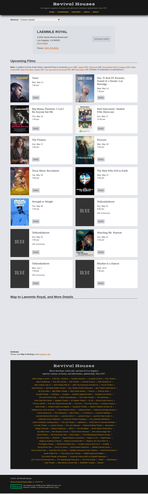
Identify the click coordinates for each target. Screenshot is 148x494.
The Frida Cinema (91, 404)
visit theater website (101, 39)
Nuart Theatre (42, 435)
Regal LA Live (92, 438)
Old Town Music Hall (58, 435)
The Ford (78, 404)
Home (51, 12)
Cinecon (91, 392)
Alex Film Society (59, 382)
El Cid (91, 401)
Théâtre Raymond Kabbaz (93, 454)
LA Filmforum (87, 413)
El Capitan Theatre (78, 401)
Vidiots (101, 460)
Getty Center (40, 407)
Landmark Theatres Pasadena (74, 420)
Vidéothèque (111, 460)
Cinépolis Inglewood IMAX (82, 395)
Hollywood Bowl (84, 410)
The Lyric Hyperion (73, 426)
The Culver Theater (86, 398)
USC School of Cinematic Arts (42, 460)
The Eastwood (102, 398)
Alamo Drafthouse (43, 382)
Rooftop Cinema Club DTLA (89, 445)
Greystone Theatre (79, 407)
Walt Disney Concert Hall (67, 463)
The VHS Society (88, 460)
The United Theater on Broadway (54, 457)
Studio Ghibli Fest (50, 454)
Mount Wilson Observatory (102, 429)
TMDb (56, 488)
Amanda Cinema (88, 382)
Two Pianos (80, 70)
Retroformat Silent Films (66, 445)
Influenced (93, 68)
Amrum (70, 68)
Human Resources (44, 413)
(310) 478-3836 (51, 49)
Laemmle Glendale (103, 413)
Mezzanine (109, 426)
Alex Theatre (74, 382)
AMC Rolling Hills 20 (61, 385)
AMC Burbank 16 (104, 382)
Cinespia (65, 395)
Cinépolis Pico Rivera (103, 395)
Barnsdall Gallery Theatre (56, 389)
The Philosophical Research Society (96, 435)
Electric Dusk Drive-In (104, 401)
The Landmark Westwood (99, 420)
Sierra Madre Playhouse (79, 448)
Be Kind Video (43, 392)
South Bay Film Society (58, 451)
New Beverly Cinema (60, 432)
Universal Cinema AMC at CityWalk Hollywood (88, 457)
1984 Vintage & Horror (40, 379)
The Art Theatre (107, 385)
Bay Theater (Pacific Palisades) (81, 389)
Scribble (106, 445)
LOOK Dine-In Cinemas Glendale (102, 423)
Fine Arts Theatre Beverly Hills (59, 404)
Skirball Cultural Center (101, 448)
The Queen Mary (43, 438)
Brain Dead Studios (77, 392)
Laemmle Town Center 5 (102, 417)
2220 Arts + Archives (60, 379)
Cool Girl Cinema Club (47, 398)
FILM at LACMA (39, 404)
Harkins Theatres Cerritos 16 (101, 407)
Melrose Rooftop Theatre (92, 426)
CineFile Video (103, 392)
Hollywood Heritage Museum (105, 410)
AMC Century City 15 (42, 385)
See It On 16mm (61, 448)
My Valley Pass (43, 432)
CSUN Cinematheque (67, 398)
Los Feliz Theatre (40, 426)
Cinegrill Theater (42, 395)
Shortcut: (14, 20)
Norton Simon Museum (80, 432)
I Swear (81, 68)
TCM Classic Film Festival (70, 454)
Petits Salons (74, 435)
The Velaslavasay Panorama (68, 460)
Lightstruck (82, 423)
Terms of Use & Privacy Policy (21, 482)
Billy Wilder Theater (59, 392)
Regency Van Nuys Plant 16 (97, 441)
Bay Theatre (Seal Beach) (106, 389)
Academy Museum (78, 379)
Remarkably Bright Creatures (114, 68)
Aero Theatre (110, 379)
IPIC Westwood (60, 413)
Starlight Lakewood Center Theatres (83, 451)
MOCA (71, 429)
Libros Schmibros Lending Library (45, 423)
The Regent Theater (46, 445)
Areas (87, 12)
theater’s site (45, 355)
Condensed (62, 12)
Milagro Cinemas (41, 429)
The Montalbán (83, 429)
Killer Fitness (74, 413)
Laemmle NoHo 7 (68, 417)
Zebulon (100, 463)
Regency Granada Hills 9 (73, 441)
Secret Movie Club (45, 448)
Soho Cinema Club (38, 451)
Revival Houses (74, 4)
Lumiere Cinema (56, 426)
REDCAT (56, 438)
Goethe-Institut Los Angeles (58, 407)
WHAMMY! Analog (87, 463)
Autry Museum (37, 389)
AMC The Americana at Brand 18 (85, 385)
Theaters (76, 12)
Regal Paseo (106, 438)
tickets (35, 98)
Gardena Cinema (107, 404)
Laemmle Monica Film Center (47, 417)
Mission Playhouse (58, 429)
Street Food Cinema (108, 451)
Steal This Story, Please (30, 70)
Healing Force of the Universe (43, 410)
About (96, 12)
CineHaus (55, 395)
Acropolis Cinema (95, 379)
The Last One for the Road (56, 70)
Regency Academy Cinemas (50, 441)
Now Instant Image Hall (101, 432)
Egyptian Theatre (61, 401)
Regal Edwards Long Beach (73, 438)
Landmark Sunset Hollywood (49, 420)
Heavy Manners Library (66, 410)
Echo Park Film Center (43, 401)
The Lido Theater (68, 423)
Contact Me (39, 482)
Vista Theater (50, 463)
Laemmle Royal (84, 417)
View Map (42, 44)
